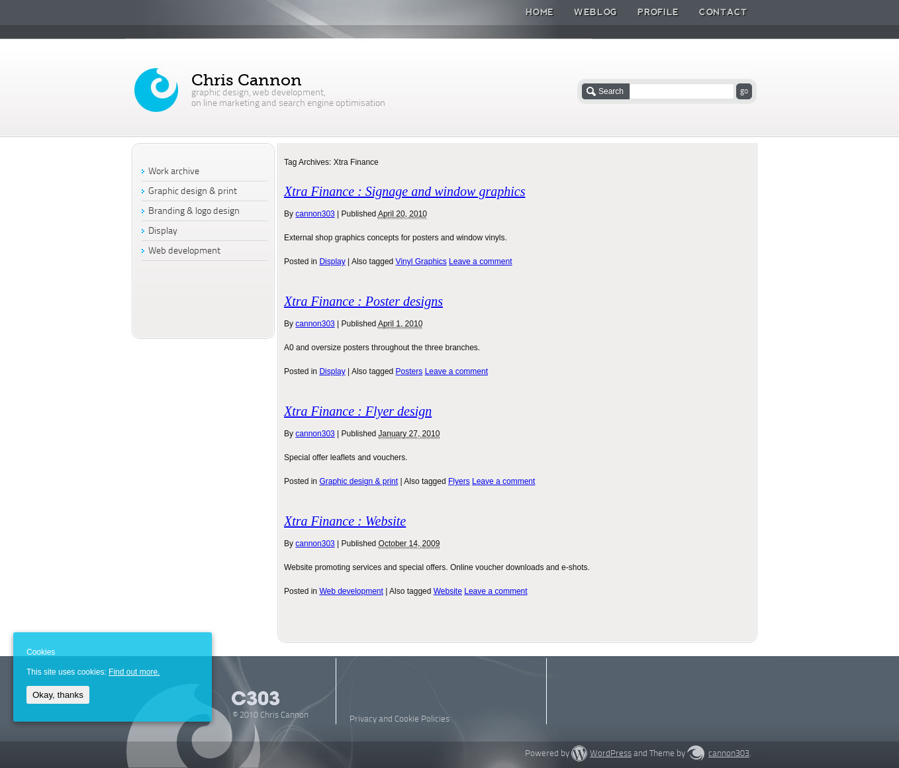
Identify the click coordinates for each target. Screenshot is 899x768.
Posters (409, 371)
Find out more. (134, 672)
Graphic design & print (358, 481)
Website (448, 591)
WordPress (611, 753)
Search (611, 91)
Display (332, 261)
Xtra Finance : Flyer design (358, 411)
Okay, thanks (57, 695)
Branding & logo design (194, 211)
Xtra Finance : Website (345, 521)
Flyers (459, 481)
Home (540, 12)
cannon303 (314, 213)
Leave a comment (480, 261)
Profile (658, 12)
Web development (351, 591)
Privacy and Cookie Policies (400, 719)
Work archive (173, 172)
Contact (723, 12)
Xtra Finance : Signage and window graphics (404, 191)
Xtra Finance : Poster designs (363, 301)
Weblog (596, 12)
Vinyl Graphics (421, 261)
